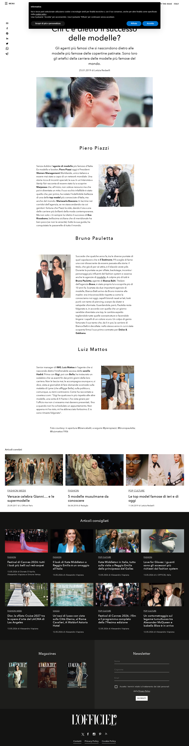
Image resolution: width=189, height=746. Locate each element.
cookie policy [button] (40, 14)
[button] (86, 676)
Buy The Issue (165, 4)
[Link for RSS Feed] (106, 734)
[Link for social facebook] (88, 734)
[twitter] (7, 43)
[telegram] (7, 54)
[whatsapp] (7, 49)
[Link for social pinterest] (100, 734)
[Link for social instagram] (94, 734)
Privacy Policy (144, 691)
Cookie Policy (109, 741)
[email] (7, 23)
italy (176, 4)
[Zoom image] (116, 185)
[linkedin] (7, 38)
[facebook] (7, 28)
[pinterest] (7, 33)
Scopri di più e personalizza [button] (48, 23)
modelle (101, 277)
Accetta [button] (150, 23)
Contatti (77, 741)
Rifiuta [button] (134, 23)
